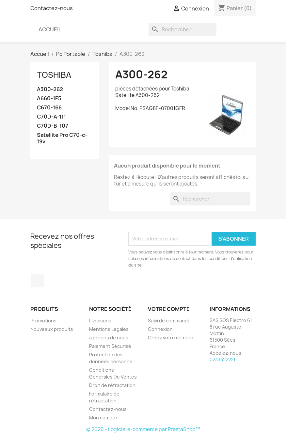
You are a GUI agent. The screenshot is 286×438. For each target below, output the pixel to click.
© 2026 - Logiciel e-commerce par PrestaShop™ (143, 429)
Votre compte (169, 309)
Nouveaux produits (51, 329)
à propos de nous (108, 337)
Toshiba (54, 74)
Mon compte (103, 417)
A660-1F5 (49, 98)
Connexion (160, 329)
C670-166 (49, 107)
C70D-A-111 (51, 116)
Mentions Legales (109, 329)
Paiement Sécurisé (110, 346)
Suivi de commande (169, 320)
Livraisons (100, 320)
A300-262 (50, 89)
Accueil (50, 29)
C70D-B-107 (52, 125)
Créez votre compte (170, 337)
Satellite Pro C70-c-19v (62, 138)
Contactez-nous (51, 8)
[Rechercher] (182, 29)
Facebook (37, 280)
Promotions (43, 320)
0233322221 (222, 359)
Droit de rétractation (112, 385)
